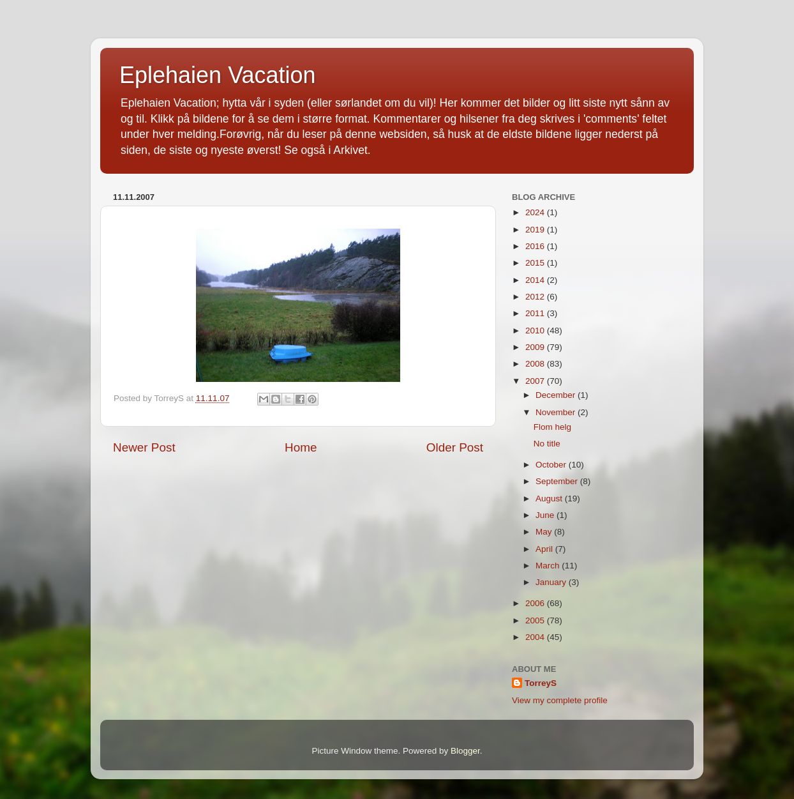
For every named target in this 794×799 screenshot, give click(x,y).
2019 (536, 229)
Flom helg (552, 427)
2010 (536, 330)
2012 (536, 296)
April (545, 549)
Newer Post (144, 447)
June (546, 515)
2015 (536, 263)
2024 (536, 212)
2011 (536, 313)
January (552, 582)
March (549, 565)
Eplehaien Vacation (217, 75)
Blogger (465, 751)
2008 (536, 364)
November (557, 412)
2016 (536, 246)
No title (547, 443)
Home (301, 447)
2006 (536, 603)
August (550, 498)
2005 (536, 620)
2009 (536, 347)
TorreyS (541, 683)
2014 (536, 280)
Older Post (454, 447)
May (545, 531)
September (558, 481)
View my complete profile (560, 700)
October (552, 464)
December (557, 395)
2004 (536, 637)
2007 (536, 381)
